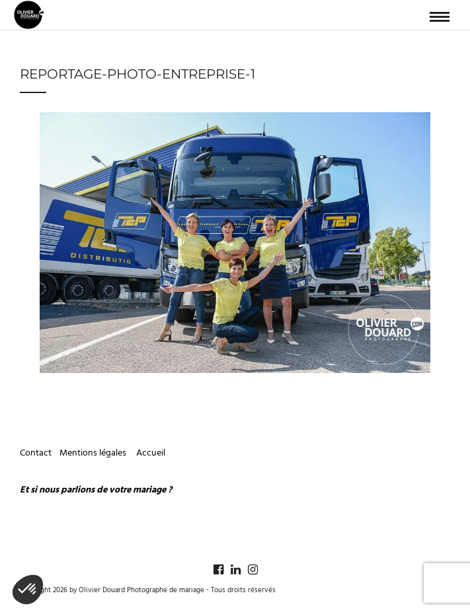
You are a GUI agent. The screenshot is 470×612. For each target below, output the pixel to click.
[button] (28, 589)
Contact (36, 453)
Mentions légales (93, 453)
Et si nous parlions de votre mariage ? (96, 490)
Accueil (150, 453)
